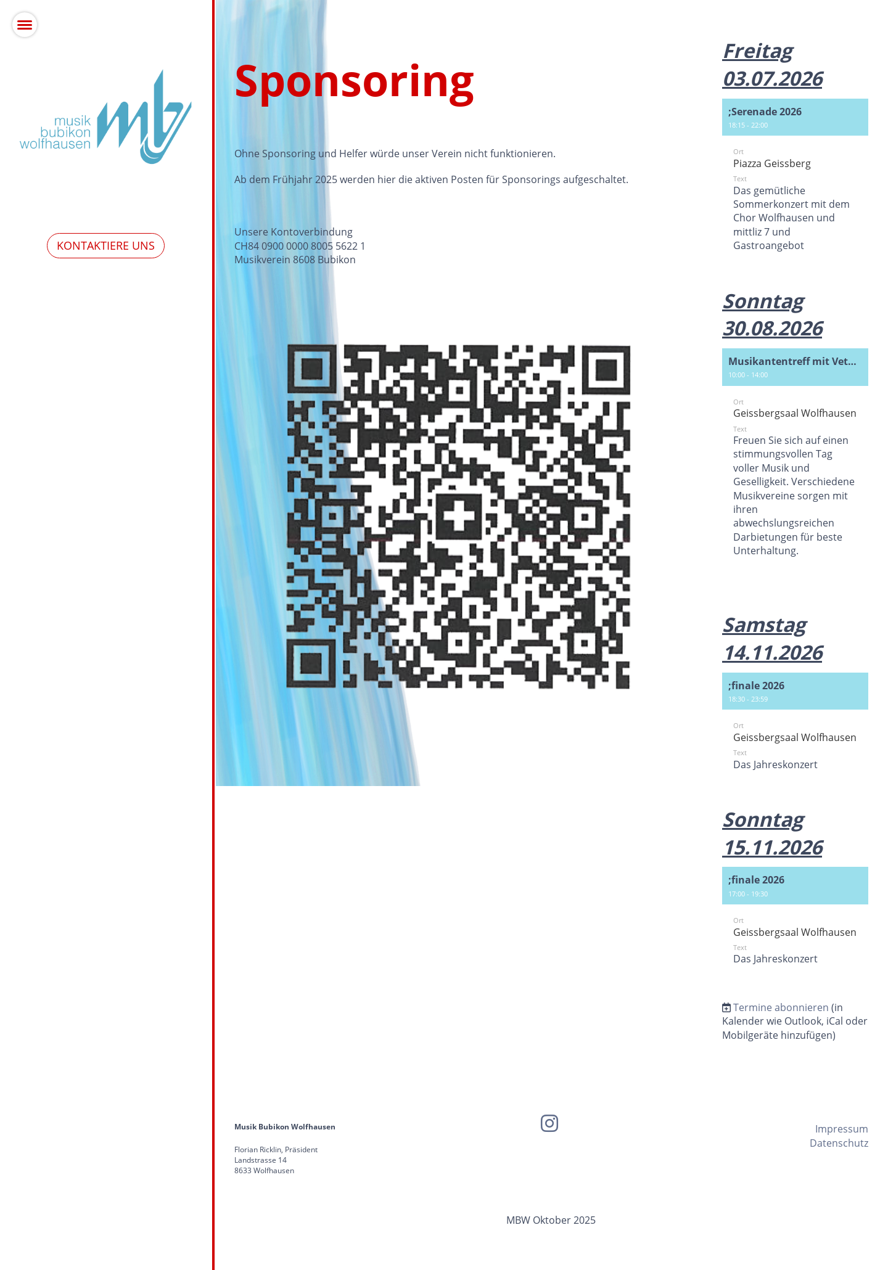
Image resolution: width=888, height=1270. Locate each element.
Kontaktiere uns (106, 245)
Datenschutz (839, 1143)
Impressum (841, 1129)
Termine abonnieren (781, 1007)
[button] (795, 184)
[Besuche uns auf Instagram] (549, 1123)
